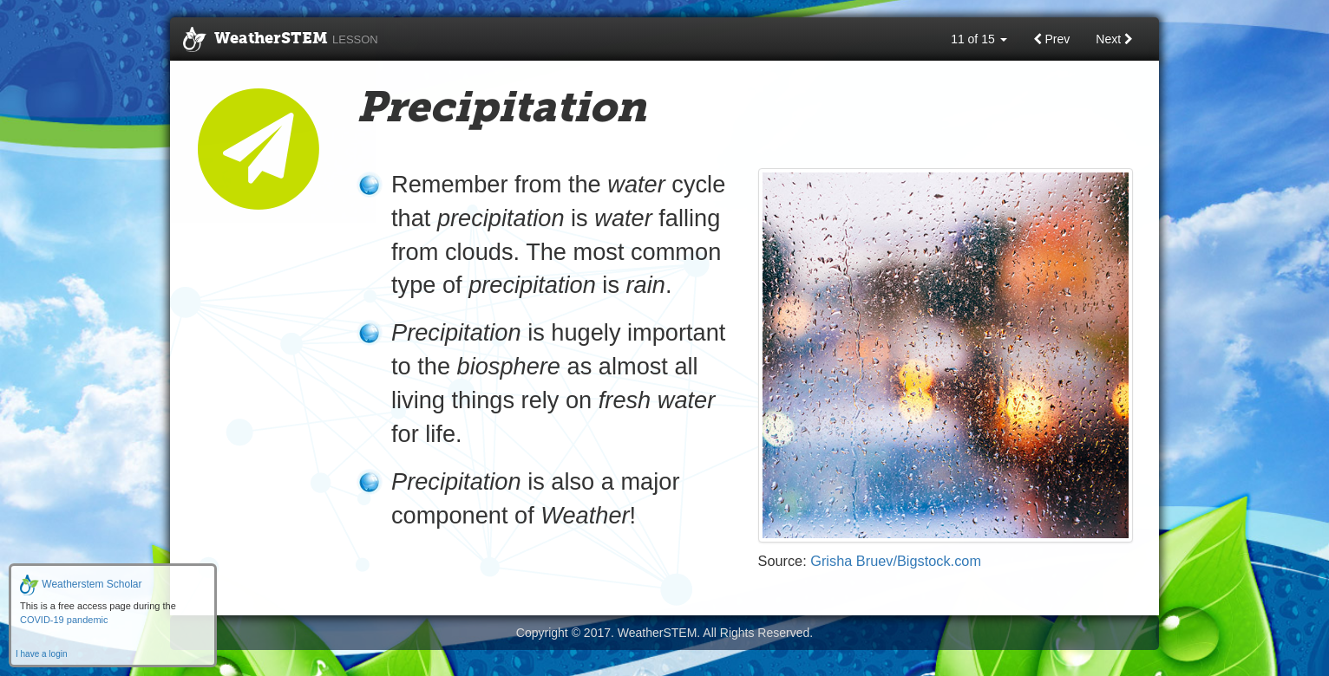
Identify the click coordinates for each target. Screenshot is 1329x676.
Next (1114, 39)
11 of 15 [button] (979, 39)
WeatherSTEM (280, 40)
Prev (1051, 39)
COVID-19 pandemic (64, 619)
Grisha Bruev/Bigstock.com (895, 561)
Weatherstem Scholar (81, 584)
